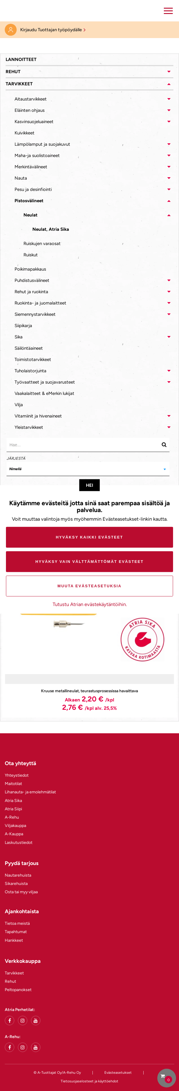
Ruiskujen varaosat (42, 243)
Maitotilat (13, 783)
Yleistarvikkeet (29, 427)
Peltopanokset (18, 989)
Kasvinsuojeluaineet (34, 121)
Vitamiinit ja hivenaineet (38, 416)
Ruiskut (30, 255)
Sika (19, 337)
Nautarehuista (18, 875)
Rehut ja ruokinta (31, 291)
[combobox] (88, 469)
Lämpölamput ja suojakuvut (42, 144)
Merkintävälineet (31, 166)
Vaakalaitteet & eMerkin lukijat (44, 393)
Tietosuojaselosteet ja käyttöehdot (89, 1081)
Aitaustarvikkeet (31, 99)
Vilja (19, 404)
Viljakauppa (15, 825)
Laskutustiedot (18, 842)
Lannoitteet (21, 59)
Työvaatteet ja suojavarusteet (45, 382)
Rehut (13, 71)
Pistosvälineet (29, 200)
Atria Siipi (13, 808)
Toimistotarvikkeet (33, 359)
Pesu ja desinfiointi (33, 189)
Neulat (30, 215)
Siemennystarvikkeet (35, 314)
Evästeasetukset (118, 1072)
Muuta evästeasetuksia (89, 586)
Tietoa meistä (17, 923)
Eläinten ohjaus (30, 110)
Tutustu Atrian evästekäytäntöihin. (90, 604)
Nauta (21, 178)
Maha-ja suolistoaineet (37, 155)
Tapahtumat (16, 931)
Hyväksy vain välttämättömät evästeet (89, 561)
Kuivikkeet (24, 133)
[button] (168, 11)
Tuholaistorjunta (30, 370)
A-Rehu (12, 817)
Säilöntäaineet (29, 348)
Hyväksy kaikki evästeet (89, 537)
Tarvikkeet (19, 84)
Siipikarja (23, 325)
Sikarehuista (16, 883)
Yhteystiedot (17, 775)
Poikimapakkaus (30, 269)
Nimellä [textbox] (15, 469)
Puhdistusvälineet (32, 280)
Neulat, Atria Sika (50, 229)
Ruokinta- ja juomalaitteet (40, 303)
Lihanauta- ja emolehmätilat (30, 792)
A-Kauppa (14, 833)
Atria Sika (13, 800)
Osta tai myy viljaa (21, 891)
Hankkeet (14, 940)
